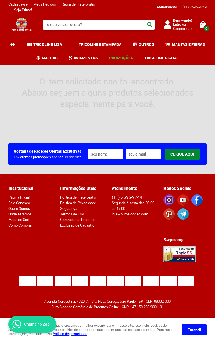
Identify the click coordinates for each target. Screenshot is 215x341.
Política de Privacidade (78, 202)
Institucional (20, 188)
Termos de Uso (72, 214)
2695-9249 (195, 7)
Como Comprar (20, 225)
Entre (177, 24)
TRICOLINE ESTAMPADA (100, 44)
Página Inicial (19, 197)
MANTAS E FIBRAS (188, 44)
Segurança (68, 208)
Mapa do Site (18, 219)
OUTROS (146, 44)
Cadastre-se (18, 4)
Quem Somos (19, 208)
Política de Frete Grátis (78, 197)
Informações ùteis (78, 188)
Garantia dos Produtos (77, 219)
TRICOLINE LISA (47, 44)
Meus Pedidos (44, 4)
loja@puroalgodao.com (130, 214)
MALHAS (50, 57)
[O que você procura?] (150, 25)
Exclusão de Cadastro (77, 225)
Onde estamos (20, 214)
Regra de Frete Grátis (78, 4)
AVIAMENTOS (86, 57)
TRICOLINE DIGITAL (161, 57)
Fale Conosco (19, 202)
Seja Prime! (23, 9)
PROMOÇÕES (121, 57)
